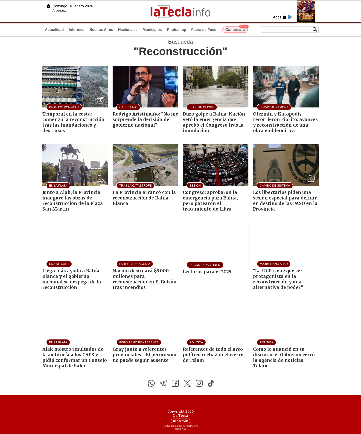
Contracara (236, 29)
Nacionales (127, 30)
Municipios (152, 30)
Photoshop (176, 30)
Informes (76, 30)
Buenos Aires (101, 30)
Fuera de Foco (203, 30)
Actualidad (54, 30)
